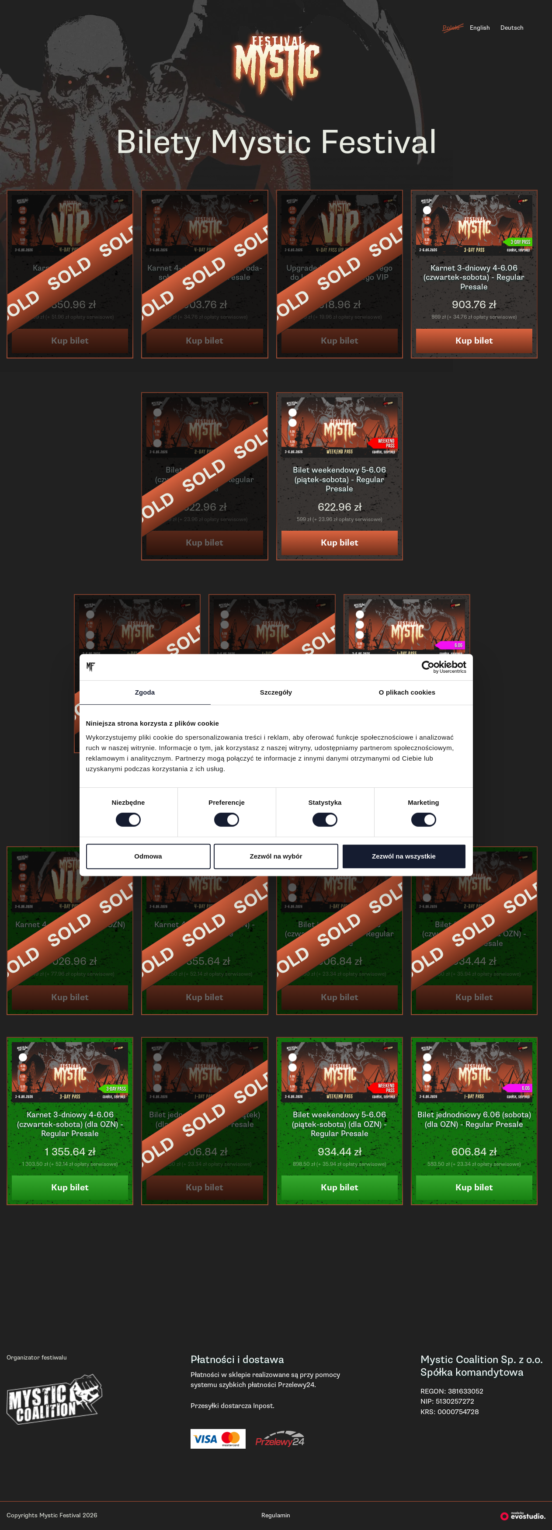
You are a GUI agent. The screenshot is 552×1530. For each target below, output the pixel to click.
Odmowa (148, 856)
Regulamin (275, 1515)
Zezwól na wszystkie (404, 856)
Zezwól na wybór (276, 856)
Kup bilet (474, 340)
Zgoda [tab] (145, 692)
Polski (451, 27)
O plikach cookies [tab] (407, 692)
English (480, 27)
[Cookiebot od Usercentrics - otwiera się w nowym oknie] (428, 667)
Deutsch (512, 27)
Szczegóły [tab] (276, 692)
